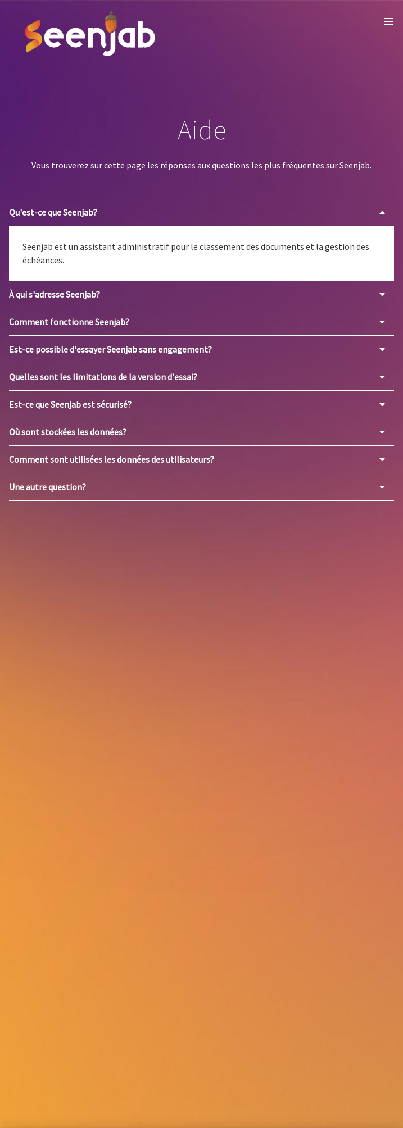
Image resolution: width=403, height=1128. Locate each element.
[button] (388, 21)
